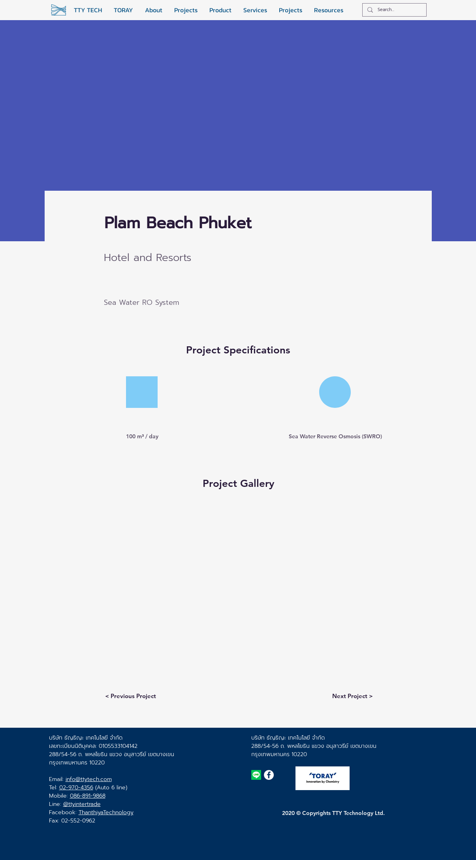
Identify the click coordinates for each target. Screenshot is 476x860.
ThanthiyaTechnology (106, 812)
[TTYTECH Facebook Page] (269, 775)
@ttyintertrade (82, 804)
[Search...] (394, 10)
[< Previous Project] (130, 696)
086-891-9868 (87, 796)
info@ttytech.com (89, 779)
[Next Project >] (352, 696)
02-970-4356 (76, 787)
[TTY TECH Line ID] (256, 775)
